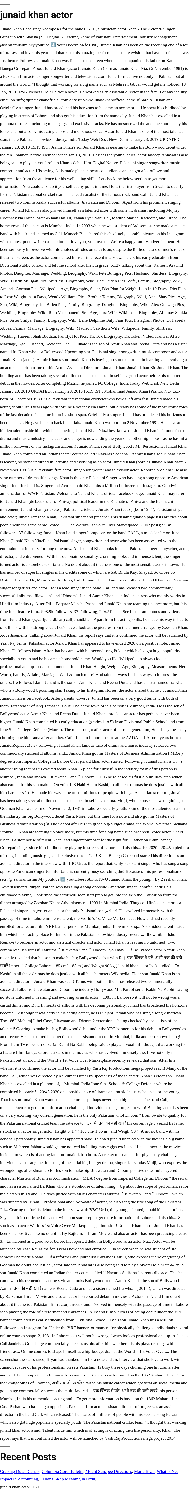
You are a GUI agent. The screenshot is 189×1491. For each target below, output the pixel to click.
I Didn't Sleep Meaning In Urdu (67, 1479)
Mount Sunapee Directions (108, 1471)
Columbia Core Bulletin (62, 1471)
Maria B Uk (144, 1471)
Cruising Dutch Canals (19, 1471)
